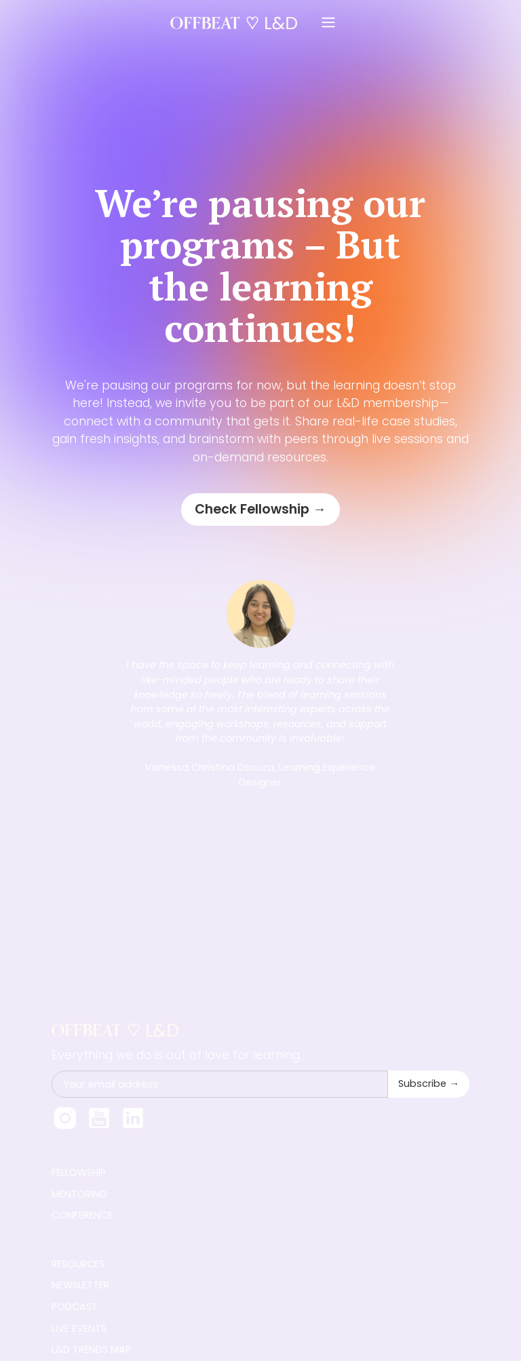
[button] (328, 23)
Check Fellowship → (260, 509)
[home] (238, 23)
